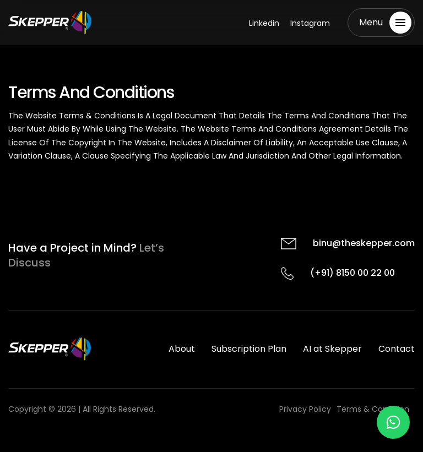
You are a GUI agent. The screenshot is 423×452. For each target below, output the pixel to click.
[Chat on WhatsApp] (393, 422)
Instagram (310, 23)
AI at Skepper (332, 348)
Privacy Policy (305, 409)
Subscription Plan (249, 348)
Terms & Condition (373, 409)
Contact (396, 348)
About (182, 348)
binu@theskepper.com (364, 243)
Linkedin (264, 23)
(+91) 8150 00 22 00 (352, 272)
